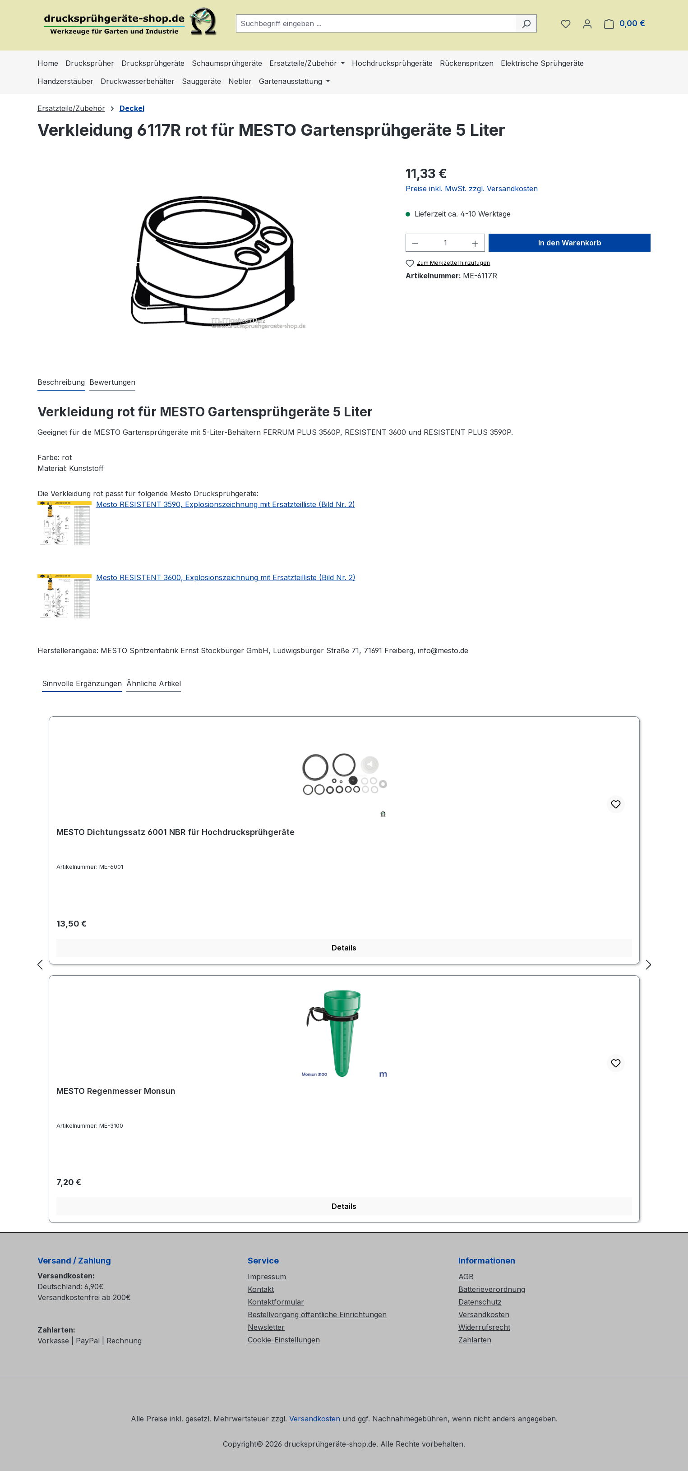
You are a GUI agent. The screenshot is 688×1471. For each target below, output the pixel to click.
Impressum (267, 1276)
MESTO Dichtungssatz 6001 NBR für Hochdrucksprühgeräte (175, 832)
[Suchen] (526, 23)
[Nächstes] (649, 964)
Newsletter (266, 1327)
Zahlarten (474, 1339)
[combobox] (376, 23)
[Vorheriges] (39, 964)
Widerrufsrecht (484, 1327)
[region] (212, 261)
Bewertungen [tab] (112, 382)
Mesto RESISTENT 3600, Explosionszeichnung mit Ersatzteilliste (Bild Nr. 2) (226, 577)
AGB (466, 1276)
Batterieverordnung (491, 1289)
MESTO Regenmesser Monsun (115, 1091)
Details (344, 947)
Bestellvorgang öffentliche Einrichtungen (317, 1314)
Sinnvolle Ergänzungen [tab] (82, 683)
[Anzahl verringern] (415, 243)
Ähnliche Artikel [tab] (153, 683)
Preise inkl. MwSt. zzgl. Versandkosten (472, 188)
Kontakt (261, 1289)
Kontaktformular (276, 1301)
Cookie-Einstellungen (284, 1339)
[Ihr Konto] (587, 23)
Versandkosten (483, 1314)
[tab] (61, 382)
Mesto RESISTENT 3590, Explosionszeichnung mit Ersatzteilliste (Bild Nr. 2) (225, 504)
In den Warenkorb (569, 242)
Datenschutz (480, 1301)
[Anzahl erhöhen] (475, 243)
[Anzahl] (445, 243)
